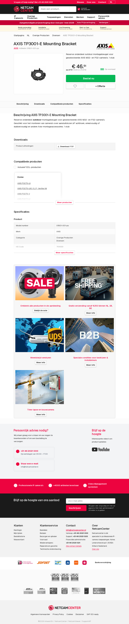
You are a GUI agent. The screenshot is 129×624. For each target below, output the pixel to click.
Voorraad (43, 540)
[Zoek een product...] (57, 9)
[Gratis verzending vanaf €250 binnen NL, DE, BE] (89, 283)
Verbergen (103, 22)
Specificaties (85, 104)
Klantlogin (18, 530)
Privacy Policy (58, 614)
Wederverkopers (46, 543)
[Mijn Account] (103, 10)
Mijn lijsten (18, 533)
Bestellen (43, 530)
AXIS (16, 48)
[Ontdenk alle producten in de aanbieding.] (39, 283)
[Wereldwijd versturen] (39, 335)
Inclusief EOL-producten (27, 167)
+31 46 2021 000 (45, 2)
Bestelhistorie (19, 536)
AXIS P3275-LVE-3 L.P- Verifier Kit (32, 188)
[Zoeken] (72, 9)
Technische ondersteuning (50, 549)
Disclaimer (80, 614)
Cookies (70, 614)
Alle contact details (73, 546)
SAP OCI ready (92, 614)
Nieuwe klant (19, 540)
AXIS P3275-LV (24, 183)
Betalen (43, 533)
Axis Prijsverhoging (86, 22)
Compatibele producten (61, 104)
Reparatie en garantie (48, 546)
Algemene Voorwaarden (40, 614)
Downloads (39, 104)
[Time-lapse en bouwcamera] (39, 387)
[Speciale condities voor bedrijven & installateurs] (89, 335)
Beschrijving (23, 104)
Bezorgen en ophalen (48, 536)
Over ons (95, 549)
